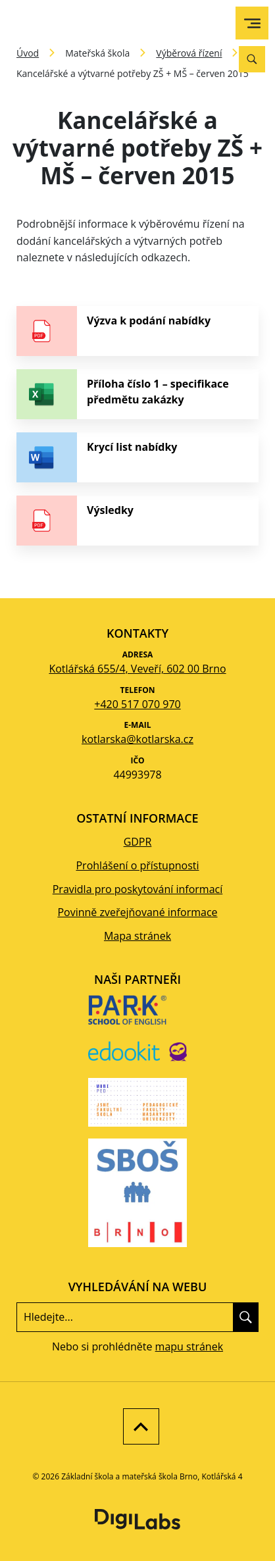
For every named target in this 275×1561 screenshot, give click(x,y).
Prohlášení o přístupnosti (137, 865)
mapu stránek (189, 1346)
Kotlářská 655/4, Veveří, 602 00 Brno (137, 668)
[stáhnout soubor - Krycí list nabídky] (137, 457)
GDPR (138, 841)
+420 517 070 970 (137, 704)
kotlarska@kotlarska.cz (137, 739)
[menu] (252, 23)
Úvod (27, 53)
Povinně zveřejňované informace (137, 912)
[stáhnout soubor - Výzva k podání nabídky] (137, 331)
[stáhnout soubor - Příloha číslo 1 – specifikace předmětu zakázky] (137, 394)
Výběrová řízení (189, 53)
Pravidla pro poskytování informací (138, 889)
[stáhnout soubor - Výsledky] (137, 521)
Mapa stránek (137, 936)
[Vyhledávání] (252, 59)
